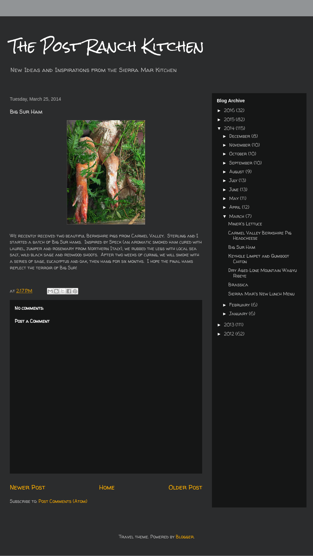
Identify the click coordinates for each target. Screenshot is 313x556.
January (239, 313)
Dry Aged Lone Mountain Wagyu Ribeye (262, 273)
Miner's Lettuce (245, 224)
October (238, 153)
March (237, 216)
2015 (230, 119)
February (240, 305)
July (234, 180)
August (237, 171)
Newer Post (27, 487)
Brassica (238, 284)
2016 (230, 110)
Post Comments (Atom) (62, 501)
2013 (229, 324)
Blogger (185, 537)
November (240, 145)
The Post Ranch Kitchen (107, 46)
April (235, 207)
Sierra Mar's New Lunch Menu (261, 294)
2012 (229, 334)
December (240, 136)
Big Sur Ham (241, 247)
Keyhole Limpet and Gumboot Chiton (258, 258)
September (241, 163)
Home (107, 487)
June (234, 189)
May (234, 198)
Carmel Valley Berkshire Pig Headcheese (259, 235)
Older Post (185, 487)
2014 (230, 128)
